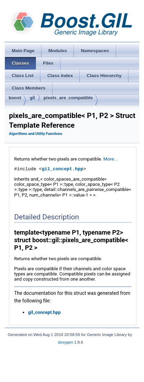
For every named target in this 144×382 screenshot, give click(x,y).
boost (15, 97)
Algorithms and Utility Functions (35, 133)
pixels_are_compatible (68, 97)
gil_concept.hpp (62, 169)
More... (110, 159)
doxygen (65, 342)
